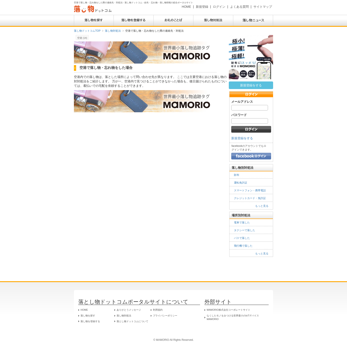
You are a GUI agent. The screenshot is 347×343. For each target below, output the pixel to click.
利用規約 (158, 309)
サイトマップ (262, 6)
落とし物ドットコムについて (132, 321)
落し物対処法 (113, 30)
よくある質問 (239, 6)
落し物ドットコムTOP (87, 30)
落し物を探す (88, 315)
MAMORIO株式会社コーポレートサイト (228, 309)
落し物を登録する (90, 321)
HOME (186, 6)
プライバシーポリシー (165, 315)
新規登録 (202, 6)
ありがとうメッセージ (129, 309)
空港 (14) (82, 38)
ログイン (219, 6)
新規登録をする (251, 85)
